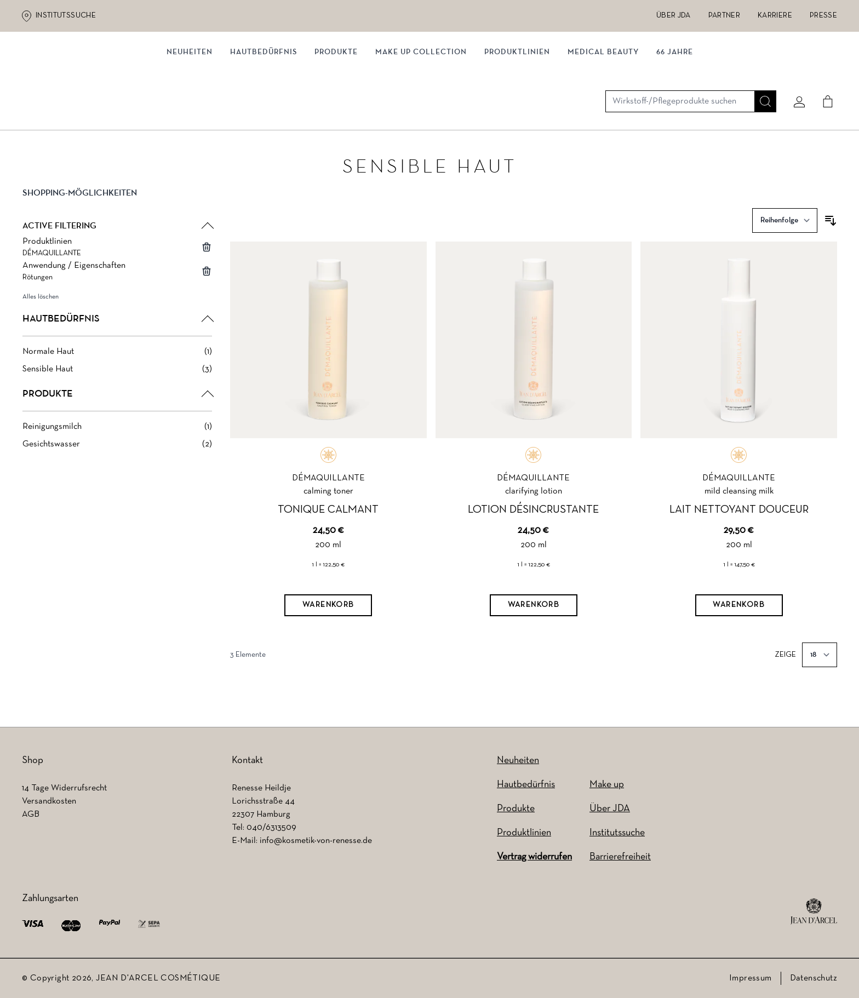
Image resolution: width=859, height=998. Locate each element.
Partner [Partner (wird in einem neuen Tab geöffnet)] (724, 15)
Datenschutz (813, 978)
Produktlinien (517, 113)
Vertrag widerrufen (534, 857)
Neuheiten (518, 760)
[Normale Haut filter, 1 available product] (117, 354)
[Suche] (761, 70)
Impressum (750, 978)
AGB (30, 814)
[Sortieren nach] (784, 223)
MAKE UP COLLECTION (421, 113)
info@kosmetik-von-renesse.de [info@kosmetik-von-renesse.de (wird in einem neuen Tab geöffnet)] (316, 841)
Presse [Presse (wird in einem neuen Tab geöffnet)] (823, 15)
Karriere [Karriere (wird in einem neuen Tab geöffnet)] (775, 15)
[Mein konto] (794, 70)
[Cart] (823, 70)
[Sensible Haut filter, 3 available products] (117, 372)
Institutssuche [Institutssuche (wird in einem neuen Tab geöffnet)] (66, 15)
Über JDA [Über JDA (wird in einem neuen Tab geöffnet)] (673, 15)
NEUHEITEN (190, 113)
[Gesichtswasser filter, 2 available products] (117, 447)
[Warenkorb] (328, 608)
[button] (117, 205)
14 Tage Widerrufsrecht (64, 788)
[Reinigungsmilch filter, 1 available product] (117, 429)
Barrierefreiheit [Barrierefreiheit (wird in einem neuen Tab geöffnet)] (620, 857)
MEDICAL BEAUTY (603, 113)
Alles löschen (40, 299)
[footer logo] (814, 911)
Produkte (336, 113)
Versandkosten (49, 801)
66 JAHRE (674, 113)
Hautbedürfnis (263, 113)
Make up (606, 784)
